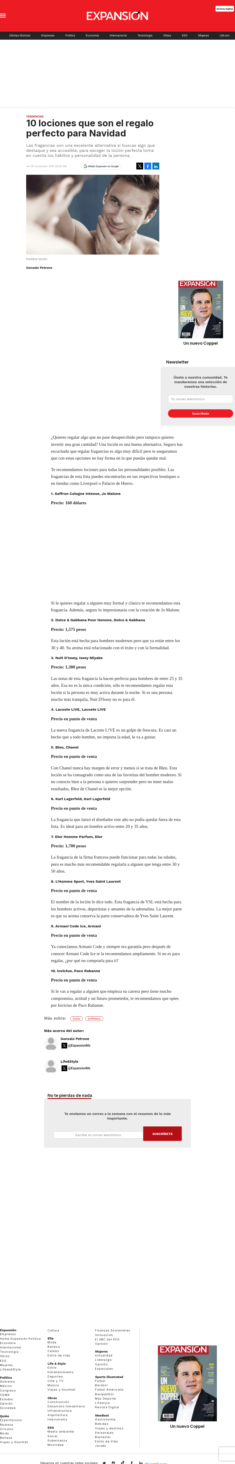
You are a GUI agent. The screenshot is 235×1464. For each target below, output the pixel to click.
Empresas (48, 35)
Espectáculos (11, 1420)
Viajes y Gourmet (14, 1442)
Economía (92, 35)
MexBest (102, 1415)
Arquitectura (58, 1415)
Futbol (100, 1381)
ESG (184, 35)
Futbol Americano (109, 1389)
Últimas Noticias (20, 35)
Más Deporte (105, 1398)
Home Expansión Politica (20, 1338)
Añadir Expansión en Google (103, 166)
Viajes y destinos (109, 1428)
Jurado (100, 1445)
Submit (162, 1133)
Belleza (6, 1437)
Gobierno (7, 1381)
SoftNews (94, 1018)
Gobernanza (57, 1440)
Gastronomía (105, 1419)
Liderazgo (103, 1359)
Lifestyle (102, 1403)
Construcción (58, 1402)
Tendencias (35, 116)
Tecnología (144, 35)
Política (70, 35)
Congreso (8, 1390)
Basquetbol (104, 1394)
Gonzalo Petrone (75, 1039)
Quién (4, 1416)
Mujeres (203, 35)
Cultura (53, 1330)
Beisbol (101, 1385)
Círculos (7, 1429)
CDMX (5, 1395)
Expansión (8, 1330)
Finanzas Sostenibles (112, 1330)
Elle (50, 1338)
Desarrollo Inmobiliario (66, 1406)
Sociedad (8, 1408)
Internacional (118, 35)
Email (98, 1135)
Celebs (53, 1351)
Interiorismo (57, 1419)
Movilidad (56, 1445)
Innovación (104, 1335)
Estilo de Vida (106, 1441)
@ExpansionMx (79, 1045)
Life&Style (69, 1061)
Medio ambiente (61, 1431)
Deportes (55, 1376)
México (6, 1386)
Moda (4, 1433)
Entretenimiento (61, 1372)
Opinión (6, 1403)
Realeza (6, 1424)
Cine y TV (56, 1381)
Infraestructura (60, 1410)
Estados (6, 1399)
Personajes (104, 1432)
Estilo (76, 1018)
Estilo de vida (59, 1355)
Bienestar (103, 1437)
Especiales (104, 1368)
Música (53, 1385)
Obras (167, 35)
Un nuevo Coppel (200, 343)
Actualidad (103, 1355)
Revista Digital (224, 8)
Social (53, 1436)
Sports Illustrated (109, 1377)
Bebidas (102, 1423)
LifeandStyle (10, 1369)
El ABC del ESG (107, 1339)
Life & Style (57, 1363)
